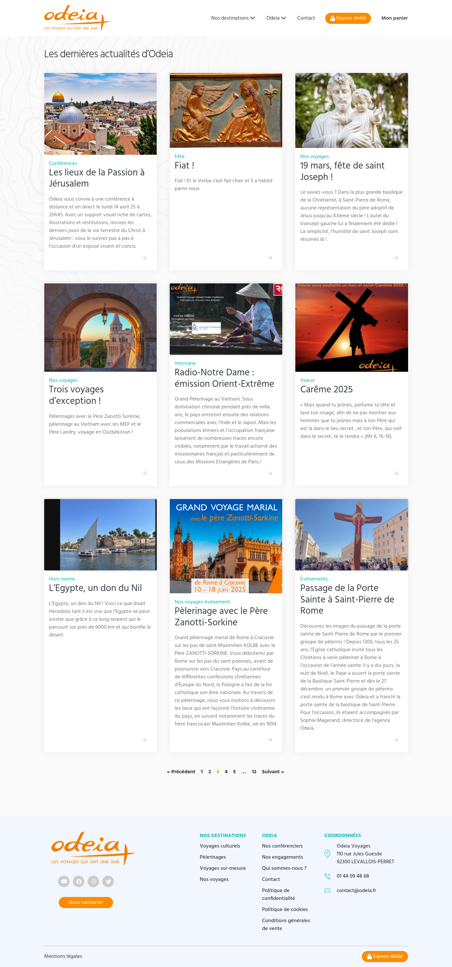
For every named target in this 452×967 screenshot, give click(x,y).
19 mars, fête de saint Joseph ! (342, 172)
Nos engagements (282, 857)
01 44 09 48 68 (353, 876)
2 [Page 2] (209, 772)
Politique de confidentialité (278, 894)
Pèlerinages (213, 857)
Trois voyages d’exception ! (76, 396)
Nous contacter (86, 902)
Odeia (273, 18)
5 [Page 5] (234, 772)
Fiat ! (184, 166)
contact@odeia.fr (356, 890)
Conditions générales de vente (286, 925)
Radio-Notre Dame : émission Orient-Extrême (224, 379)
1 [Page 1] (202, 772)
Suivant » (273, 772)
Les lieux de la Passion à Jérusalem (97, 179)
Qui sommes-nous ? (284, 868)
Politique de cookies (285, 909)
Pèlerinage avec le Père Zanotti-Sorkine (221, 617)
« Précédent (181, 772)
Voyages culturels (220, 846)
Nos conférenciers (282, 846)
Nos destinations (230, 18)
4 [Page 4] (226, 772)
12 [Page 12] (254, 772)
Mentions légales (63, 956)
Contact (306, 18)
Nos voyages (214, 879)
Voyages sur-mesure (223, 868)
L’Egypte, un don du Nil (95, 588)
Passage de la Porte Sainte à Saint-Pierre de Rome (347, 600)
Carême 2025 (326, 390)
